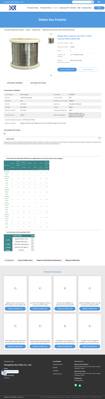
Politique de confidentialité (10, 397)
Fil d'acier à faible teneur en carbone (33, 8)
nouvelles (73, 8)
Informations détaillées (15, 83)
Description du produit (38, 83)
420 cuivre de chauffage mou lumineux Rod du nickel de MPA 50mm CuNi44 (65, 304)
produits (55, 8)
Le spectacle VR (64, 8)
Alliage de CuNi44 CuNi (72, 260)
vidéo (79, 8)
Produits (28, 29)
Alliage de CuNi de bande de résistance (49, 260)
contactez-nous (87, 8)
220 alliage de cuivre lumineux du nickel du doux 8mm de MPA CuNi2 (65, 341)
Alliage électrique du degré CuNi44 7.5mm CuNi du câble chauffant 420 (40, 341)
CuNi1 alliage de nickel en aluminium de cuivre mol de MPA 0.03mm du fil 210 (15, 342)
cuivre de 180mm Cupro (25, 260)
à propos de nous (45, 8)
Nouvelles (55, 370)
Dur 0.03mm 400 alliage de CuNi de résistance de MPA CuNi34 (40, 304)
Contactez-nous (57, 374)
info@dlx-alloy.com (11, 372)
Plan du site (20, 397)
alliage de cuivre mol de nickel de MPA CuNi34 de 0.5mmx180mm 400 (15, 304)
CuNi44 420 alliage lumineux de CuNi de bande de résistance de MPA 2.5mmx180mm (89, 304)
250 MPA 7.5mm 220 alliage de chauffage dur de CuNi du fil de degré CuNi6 (89, 342)
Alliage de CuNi (36, 29)
